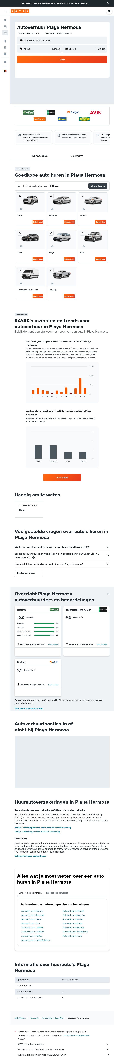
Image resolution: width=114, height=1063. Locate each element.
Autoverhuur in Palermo (32, 911)
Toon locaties (53, 644)
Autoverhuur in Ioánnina (74, 915)
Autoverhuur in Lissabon (32, 927)
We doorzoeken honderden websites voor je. (64, 1049)
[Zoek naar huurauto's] (5, 33)
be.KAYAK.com (20, 1018)
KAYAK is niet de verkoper (64, 1044)
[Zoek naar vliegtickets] (5, 20)
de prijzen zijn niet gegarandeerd (77, 1035)
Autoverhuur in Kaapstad (32, 915)
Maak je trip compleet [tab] (57, 892)
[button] (108, 3)
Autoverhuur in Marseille (32, 931)
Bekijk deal (38, 222)
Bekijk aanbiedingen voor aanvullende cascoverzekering (43, 827)
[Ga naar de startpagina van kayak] (20, 11)
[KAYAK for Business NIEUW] (5, 54)
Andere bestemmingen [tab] (30, 892)
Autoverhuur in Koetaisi (73, 927)
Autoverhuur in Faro (30, 923)
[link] (62, 477)
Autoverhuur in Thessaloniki (75, 931)
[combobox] (29, 33)
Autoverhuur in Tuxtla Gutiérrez (35, 940)
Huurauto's (34, 1018)
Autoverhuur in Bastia (31, 919)
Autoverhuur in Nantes (31, 936)
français (84, 3)
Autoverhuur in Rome (73, 919)
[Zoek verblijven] (5, 26)
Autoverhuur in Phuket (73, 911)
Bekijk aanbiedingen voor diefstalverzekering (37, 831)
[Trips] (5, 62)
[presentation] (108, 594)
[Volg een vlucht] (5, 47)
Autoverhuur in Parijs (72, 936)
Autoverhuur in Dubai (72, 923)
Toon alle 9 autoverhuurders (29, 708)
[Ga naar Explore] (5, 41)
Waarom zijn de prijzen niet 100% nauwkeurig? (64, 1054)
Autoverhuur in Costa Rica (52, 1018)
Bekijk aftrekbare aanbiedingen (30, 856)
